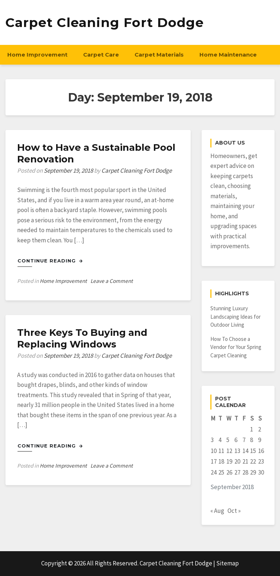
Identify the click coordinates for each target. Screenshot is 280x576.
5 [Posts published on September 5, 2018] (227, 440)
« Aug (217, 511)
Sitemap (227, 563)
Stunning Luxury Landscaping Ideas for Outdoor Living (235, 316)
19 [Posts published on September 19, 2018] (229, 461)
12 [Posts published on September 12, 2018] (229, 451)
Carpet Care (101, 54)
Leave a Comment (111, 280)
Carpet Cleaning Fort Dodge (104, 22)
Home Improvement (37, 54)
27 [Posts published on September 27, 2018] (237, 472)
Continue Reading (50, 261)
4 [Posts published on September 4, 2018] (219, 440)
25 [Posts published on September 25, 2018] (221, 472)
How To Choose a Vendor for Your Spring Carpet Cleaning (235, 347)
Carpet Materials (159, 54)
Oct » (234, 511)
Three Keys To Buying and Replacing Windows (82, 338)
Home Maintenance (228, 54)
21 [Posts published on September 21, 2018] (245, 461)
